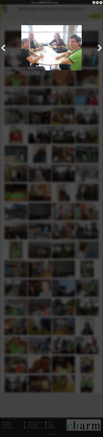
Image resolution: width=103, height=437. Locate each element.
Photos (33, 2)
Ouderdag (55, 2)
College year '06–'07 (44, 2)
